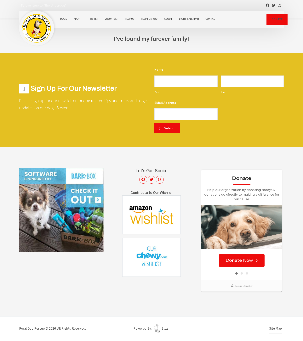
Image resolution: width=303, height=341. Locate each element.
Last (224, 92)
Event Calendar (189, 19)
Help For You (149, 19)
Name (158, 69)
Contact (211, 19)
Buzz (161, 328)
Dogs (63, 19)
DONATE (277, 19)
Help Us (129, 19)
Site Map (275, 328)
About (168, 19)
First (158, 92)
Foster (93, 19)
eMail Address (165, 103)
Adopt (78, 19)
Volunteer (111, 19)
